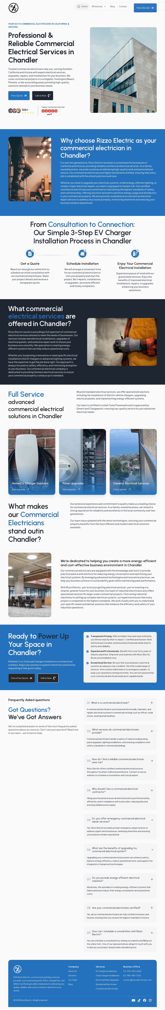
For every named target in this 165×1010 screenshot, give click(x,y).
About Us (72, 971)
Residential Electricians (106, 984)
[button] (78, 7)
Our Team (72, 980)
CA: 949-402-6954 (132, 971)
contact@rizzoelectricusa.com (137, 980)
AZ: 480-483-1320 (132, 975)
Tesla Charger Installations (107, 975)
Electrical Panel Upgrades (107, 980)
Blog (92, 7)
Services (72, 975)
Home (64, 7)
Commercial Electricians (107, 988)
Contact (103, 7)
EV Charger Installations (106, 971)
